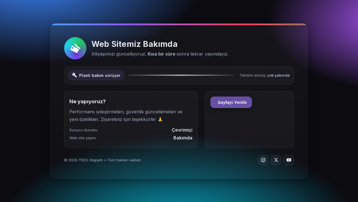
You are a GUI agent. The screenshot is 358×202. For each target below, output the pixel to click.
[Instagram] (263, 160)
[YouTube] (289, 160)
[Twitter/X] (276, 160)
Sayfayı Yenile (231, 102)
